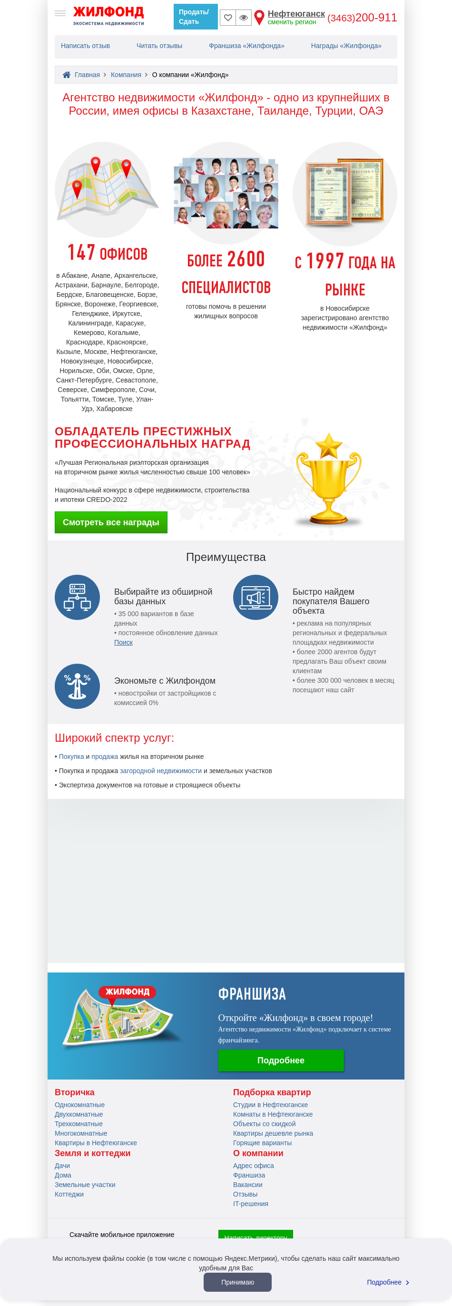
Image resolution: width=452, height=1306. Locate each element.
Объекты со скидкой (264, 1124)
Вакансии (248, 1184)
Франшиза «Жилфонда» (247, 45)
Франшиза (249, 1175)
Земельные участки (85, 1184)
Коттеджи (69, 1194)
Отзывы (245, 1194)
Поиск (123, 642)
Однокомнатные (80, 1105)
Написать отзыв (85, 45)
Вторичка (75, 1092)
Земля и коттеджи (93, 1153)
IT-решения (250, 1204)
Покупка (71, 756)
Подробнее (281, 1060)
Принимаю (237, 1282)
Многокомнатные (81, 1133)
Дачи (62, 1165)
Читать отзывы (159, 45)
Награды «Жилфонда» (346, 45)
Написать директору (256, 1238)
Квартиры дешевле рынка (273, 1133)
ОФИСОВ (107, 255)
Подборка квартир (272, 1092)
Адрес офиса (253, 1165)
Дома (63, 1175)
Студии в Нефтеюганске (270, 1105)
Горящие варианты (262, 1143)
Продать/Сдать (194, 16)
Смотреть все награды (111, 522)
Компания (126, 75)
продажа (104, 756)
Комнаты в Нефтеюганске (273, 1114)
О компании (258, 1153)
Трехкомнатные (79, 1124)
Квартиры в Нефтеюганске (96, 1143)
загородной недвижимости (161, 771)
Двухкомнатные (79, 1114)
